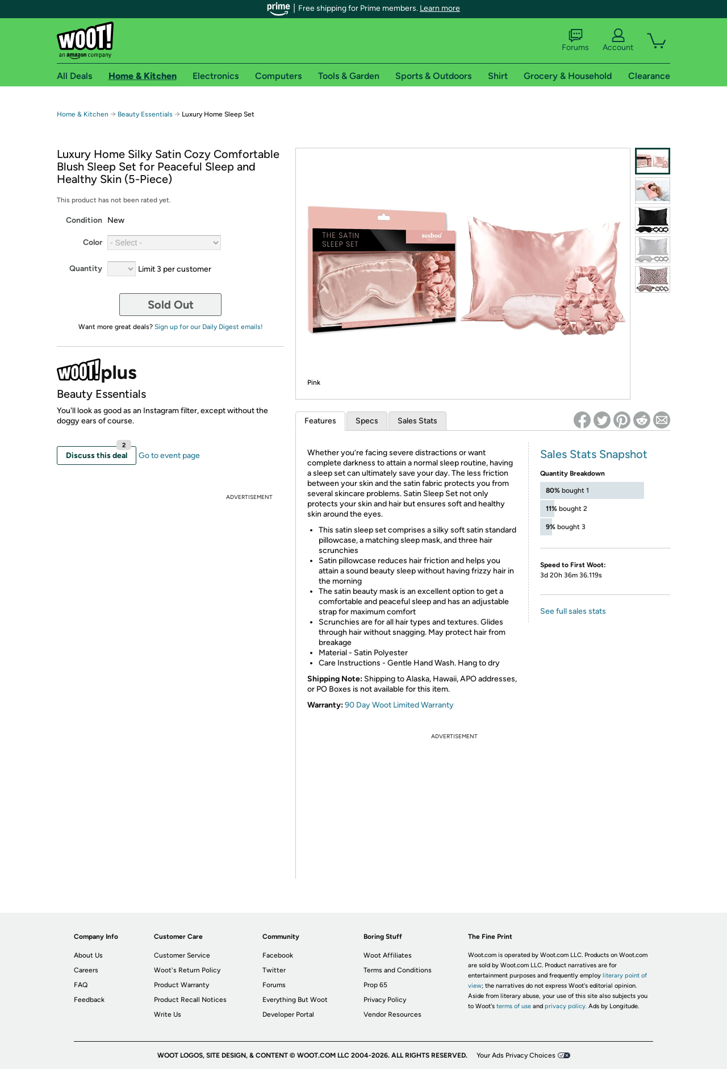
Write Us (167, 1014)
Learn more (440, 8)
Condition (84, 220)
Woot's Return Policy (187, 970)
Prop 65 (375, 985)
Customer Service (182, 955)
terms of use (513, 1006)
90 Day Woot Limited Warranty (399, 705)
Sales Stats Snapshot (593, 454)
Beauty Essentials (146, 114)
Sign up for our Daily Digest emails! (208, 327)
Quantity (85, 268)
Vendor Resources (392, 1014)
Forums (575, 40)
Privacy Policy (385, 1000)
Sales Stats (417, 421)
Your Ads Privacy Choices (516, 1055)
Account (618, 40)
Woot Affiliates (388, 955)
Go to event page (169, 455)
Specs (367, 421)
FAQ (80, 985)
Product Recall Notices (190, 1000)
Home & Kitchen (82, 114)
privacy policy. (566, 1006)
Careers (86, 970)
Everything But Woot (295, 1000)
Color (92, 242)
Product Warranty (181, 985)
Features (320, 421)
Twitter (274, 970)
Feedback (89, 1000)
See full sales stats (573, 611)
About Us (88, 955)
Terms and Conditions (398, 970)
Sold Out (171, 304)
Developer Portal (288, 1014)
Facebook (277, 955)
